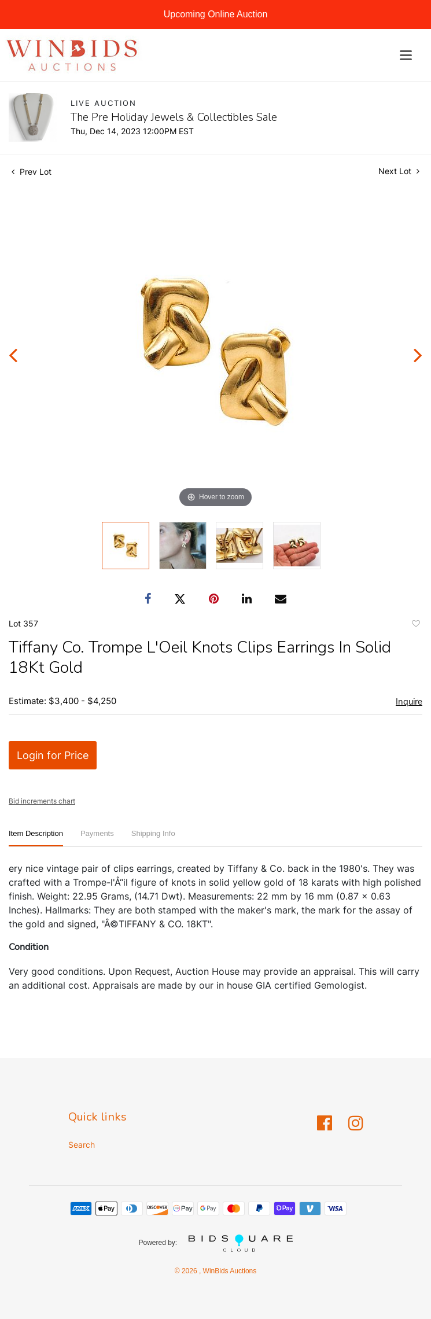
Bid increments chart (42, 801)
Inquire (409, 702)
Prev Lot (31, 171)
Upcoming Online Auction (216, 14)
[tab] (36, 838)
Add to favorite (415, 625)
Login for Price (53, 755)
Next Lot (398, 171)
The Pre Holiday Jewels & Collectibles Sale (174, 117)
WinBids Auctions (228, 1271)
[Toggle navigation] (405, 55)
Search (81, 1144)
